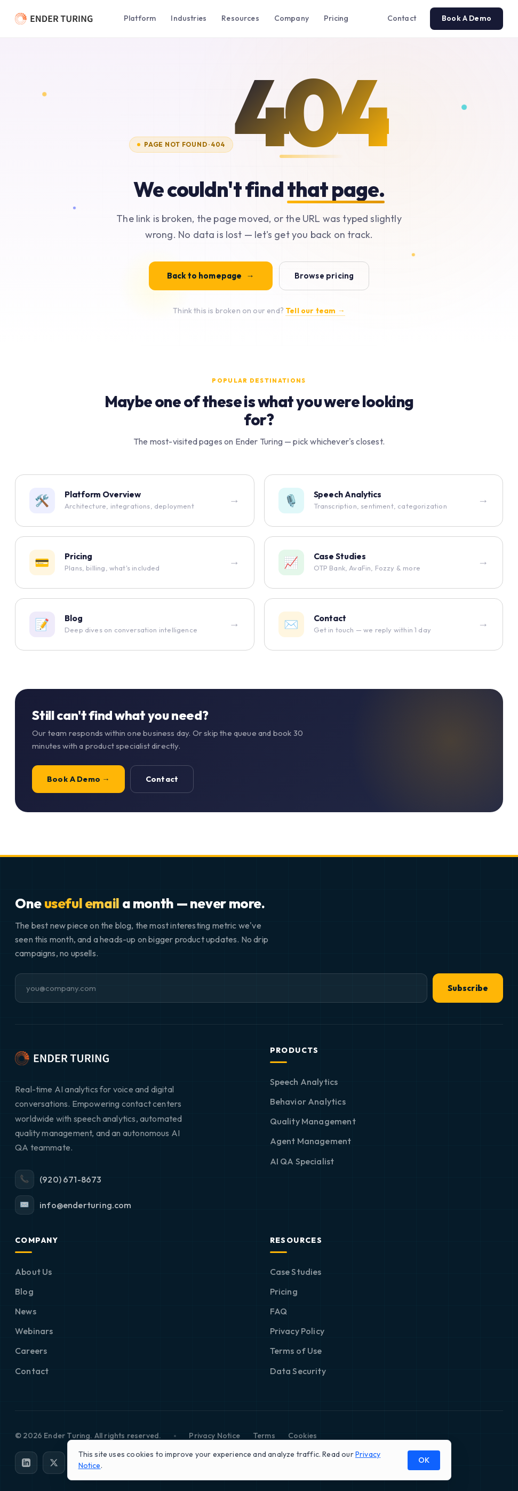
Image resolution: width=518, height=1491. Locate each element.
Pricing (336, 18)
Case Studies (296, 1271)
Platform (140, 18)
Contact (401, 18)
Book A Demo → (78, 779)
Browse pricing (324, 276)
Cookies (302, 1435)
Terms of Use (296, 1350)
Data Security (298, 1371)
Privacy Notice (214, 1435)
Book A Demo (466, 18)
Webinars (34, 1331)
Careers (31, 1350)
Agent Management (311, 1141)
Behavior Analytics (308, 1101)
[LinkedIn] (26, 1463)
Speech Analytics (304, 1081)
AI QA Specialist (302, 1161)
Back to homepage (210, 275)
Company (291, 18)
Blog (24, 1291)
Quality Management (313, 1121)
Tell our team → (315, 310)
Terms (264, 1435)
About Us (33, 1271)
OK (423, 1460)
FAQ (279, 1311)
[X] (54, 1463)
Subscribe (468, 988)
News (25, 1311)
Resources (240, 18)
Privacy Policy (297, 1331)
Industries (188, 18)
